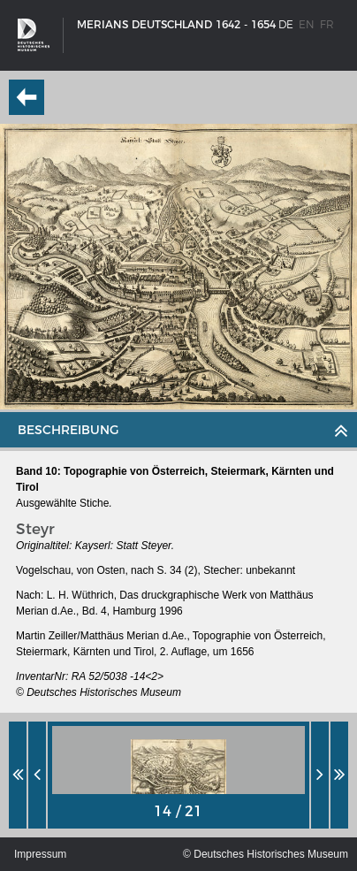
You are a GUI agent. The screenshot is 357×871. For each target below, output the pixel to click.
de (285, 24)
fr (327, 24)
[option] (178, 775)
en (307, 24)
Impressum (40, 854)
